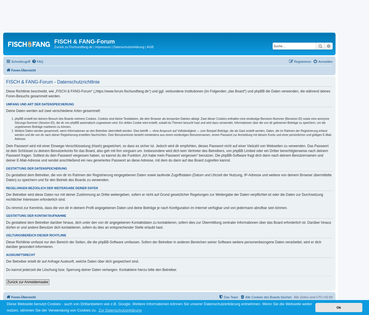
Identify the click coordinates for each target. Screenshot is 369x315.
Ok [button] (338, 307)
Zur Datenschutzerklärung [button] (120, 310)
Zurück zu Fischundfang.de (73, 47)
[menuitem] (37, 61)
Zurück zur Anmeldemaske (27, 282)
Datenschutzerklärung (128, 47)
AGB (150, 47)
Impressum (103, 47)
